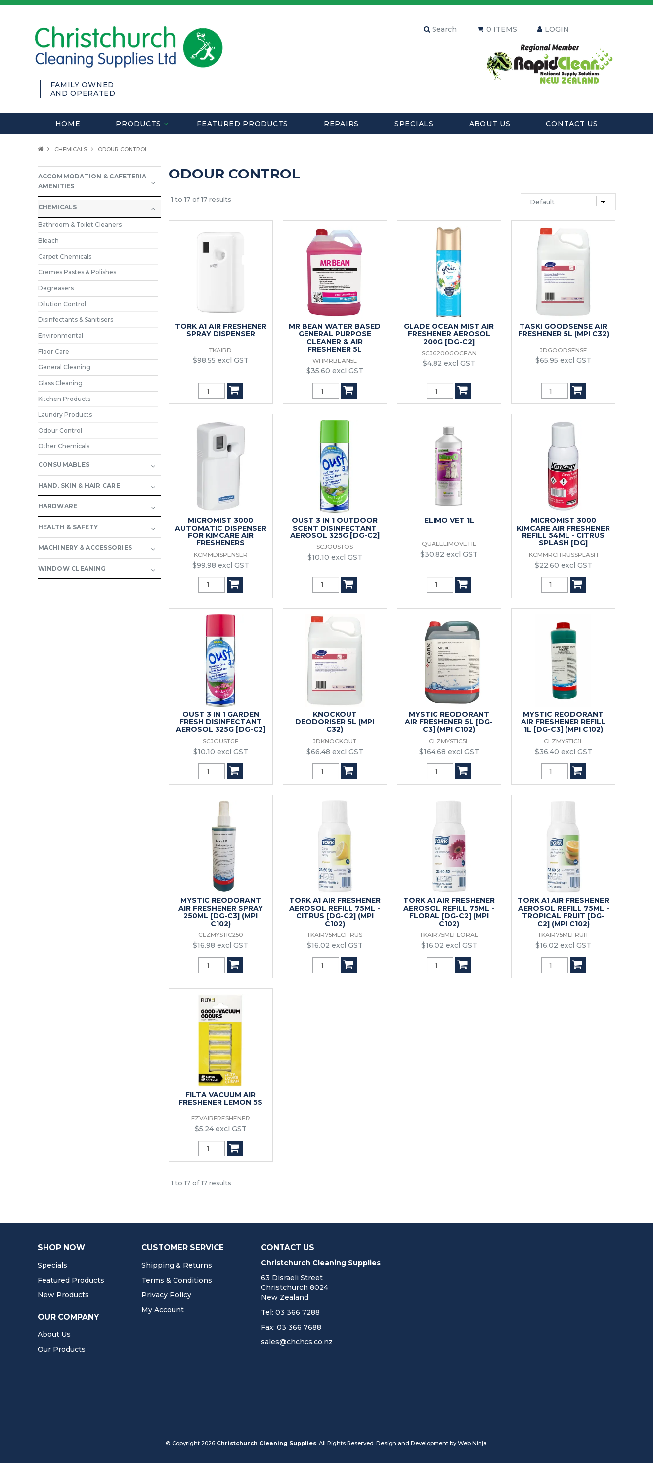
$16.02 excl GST (335, 945)
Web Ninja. (473, 1443)
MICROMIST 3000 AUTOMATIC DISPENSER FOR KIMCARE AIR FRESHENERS (220, 531)
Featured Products (242, 123)
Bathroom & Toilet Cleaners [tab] (80, 224)
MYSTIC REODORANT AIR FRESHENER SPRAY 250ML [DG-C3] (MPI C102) (220, 912)
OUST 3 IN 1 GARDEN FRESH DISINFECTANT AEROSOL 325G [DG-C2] (220, 722)
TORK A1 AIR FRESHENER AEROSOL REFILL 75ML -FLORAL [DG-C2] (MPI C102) (449, 912)
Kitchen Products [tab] (64, 398)
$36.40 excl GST (563, 751)
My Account (162, 1309)
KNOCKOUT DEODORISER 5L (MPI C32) (334, 722)
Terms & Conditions (176, 1280)
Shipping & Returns (176, 1265)
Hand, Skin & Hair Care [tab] (79, 485)
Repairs (341, 123)
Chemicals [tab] (57, 207)
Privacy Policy (166, 1294)
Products (138, 123)
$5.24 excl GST (221, 1128)
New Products (63, 1294)
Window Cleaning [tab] (72, 568)
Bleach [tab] (48, 240)
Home (68, 123)
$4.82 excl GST (449, 363)
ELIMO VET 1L (449, 520)
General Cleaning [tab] (64, 367)
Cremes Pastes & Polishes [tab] (77, 272)
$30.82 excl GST (449, 554)
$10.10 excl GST (334, 557)
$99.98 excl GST (220, 565)
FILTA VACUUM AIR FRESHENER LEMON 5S (220, 1098)
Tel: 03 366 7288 (290, 1312)
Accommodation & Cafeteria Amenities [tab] (92, 181)
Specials (414, 123)
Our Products (62, 1349)
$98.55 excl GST (221, 360)
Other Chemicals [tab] (63, 446)
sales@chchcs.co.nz (297, 1341)
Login (557, 29)
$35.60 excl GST (334, 370)
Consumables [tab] (64, 464)
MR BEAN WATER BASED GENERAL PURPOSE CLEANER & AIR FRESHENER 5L (335, 338)
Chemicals (70, 149)
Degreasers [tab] (56, 288)
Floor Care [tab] (53, 351)
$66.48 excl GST (334, 751)
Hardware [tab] (58, 506)
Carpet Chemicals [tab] (64, 256)
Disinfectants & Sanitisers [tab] (75, 319)
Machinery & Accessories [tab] (85, 547)
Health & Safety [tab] (68, 527)
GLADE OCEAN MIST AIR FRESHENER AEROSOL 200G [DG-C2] (449, 334)
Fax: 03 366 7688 (291, 1327)
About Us (490, 123)
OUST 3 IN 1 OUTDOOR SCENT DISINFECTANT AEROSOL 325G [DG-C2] (335, 528)
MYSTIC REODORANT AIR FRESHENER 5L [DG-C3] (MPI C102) (449, 722)
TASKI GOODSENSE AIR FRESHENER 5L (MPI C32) (563, 330)
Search (440, 29)
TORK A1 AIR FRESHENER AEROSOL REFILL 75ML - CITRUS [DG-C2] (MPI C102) (335, 912)
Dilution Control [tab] (62, 304)
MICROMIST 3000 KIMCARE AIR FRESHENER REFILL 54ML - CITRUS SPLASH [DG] (563, 531)
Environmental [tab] (60, 335)
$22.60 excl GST (563, 565)
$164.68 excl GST (449, 751)
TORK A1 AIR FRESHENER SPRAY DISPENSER (220, 330)
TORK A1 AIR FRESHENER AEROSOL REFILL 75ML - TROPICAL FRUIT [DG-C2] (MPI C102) (563, 912)
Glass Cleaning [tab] (60, 383)
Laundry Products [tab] (65, 414)
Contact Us (572, 123)
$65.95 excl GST (563, 360)
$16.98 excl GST (220, 945)
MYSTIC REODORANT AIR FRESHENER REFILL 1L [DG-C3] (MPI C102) (563, 722)
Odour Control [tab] (60, 430)
